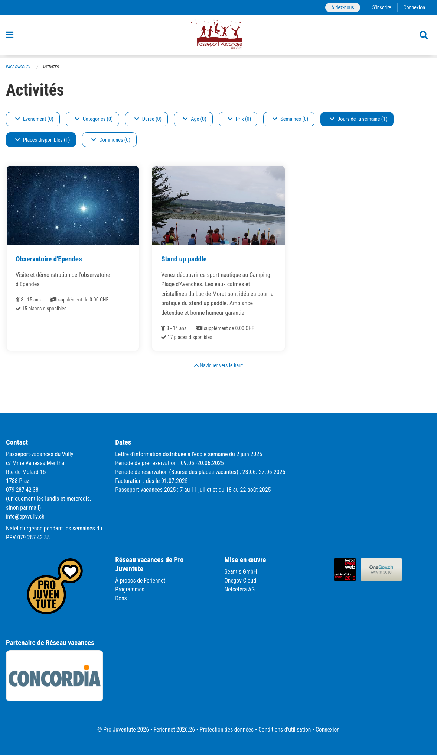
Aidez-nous (341, 7)
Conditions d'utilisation (286, 729)
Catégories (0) (94, 119)
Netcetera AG (240, 589)
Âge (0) (194, 119)
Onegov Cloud (241, 580)
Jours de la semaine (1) (358, 119)
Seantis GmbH (241, 571)
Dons (121, 598)
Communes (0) (110, 140)
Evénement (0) (34, 119)
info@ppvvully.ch (25, 516)
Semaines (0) (290, 119)
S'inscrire (381, 7)
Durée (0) (148, 119)
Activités (51, 67)
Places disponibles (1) (42, 140)
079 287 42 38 (22, 489)
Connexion (414, 7)
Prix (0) (239, 119)
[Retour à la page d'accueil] (218, 36)
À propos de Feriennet (140, 580)
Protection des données (226, 729)
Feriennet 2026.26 (172, 729)
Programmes (130, 589)
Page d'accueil (19, 67)
